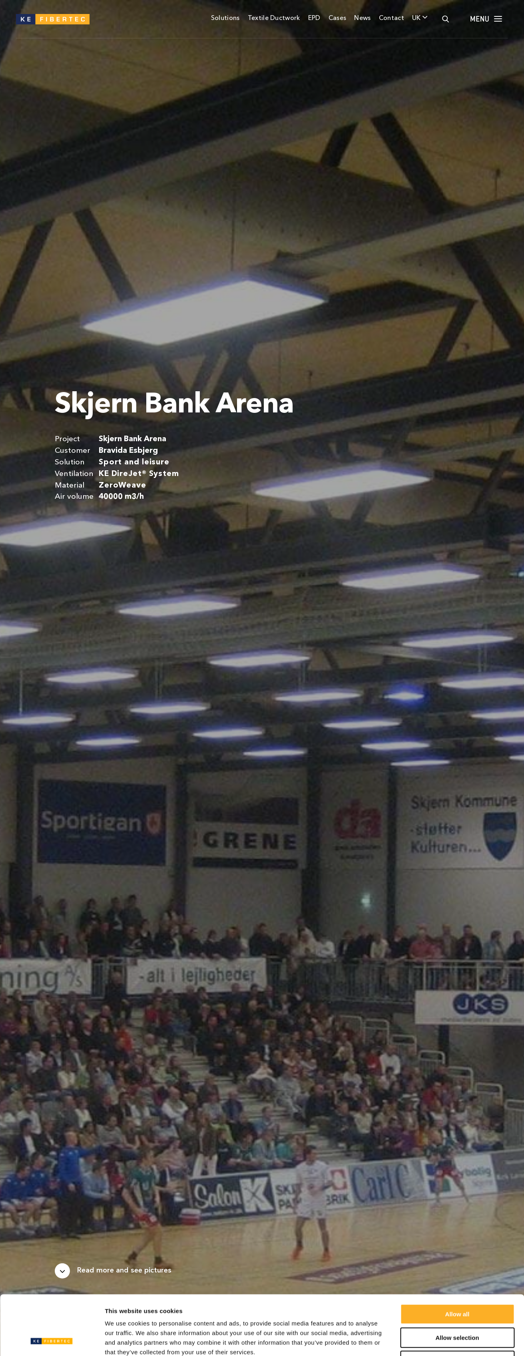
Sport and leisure (134, 462)
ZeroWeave (122, 486)
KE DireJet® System (139, 474)
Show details (419, 1340)
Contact (391, 18)
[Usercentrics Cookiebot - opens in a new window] (52, 1340)
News (362, 18)
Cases (338, 18)
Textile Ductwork (274, 18)
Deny (457, 1305)
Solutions (225, 18)
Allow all (457, 1258)
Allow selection (457, 1281)
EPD (314, 18)
